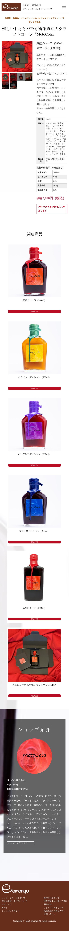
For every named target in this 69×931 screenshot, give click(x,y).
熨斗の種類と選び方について (14, 901)
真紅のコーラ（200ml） (34, 300)
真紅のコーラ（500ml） (34, 608)
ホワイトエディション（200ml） (34, 377)
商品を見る (34, 311)
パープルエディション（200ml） (34, 454)
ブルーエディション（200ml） (34, 531)
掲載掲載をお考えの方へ (54, 911)
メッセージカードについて (13, 898)
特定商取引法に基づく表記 (55, 901)
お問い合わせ (50, 914)
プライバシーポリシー (53, 908)
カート (5, 908)
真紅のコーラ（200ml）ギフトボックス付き (34, 685)
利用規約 (48, 904)
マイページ (7, 904)
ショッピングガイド (17, 843)
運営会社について (51, 898)
